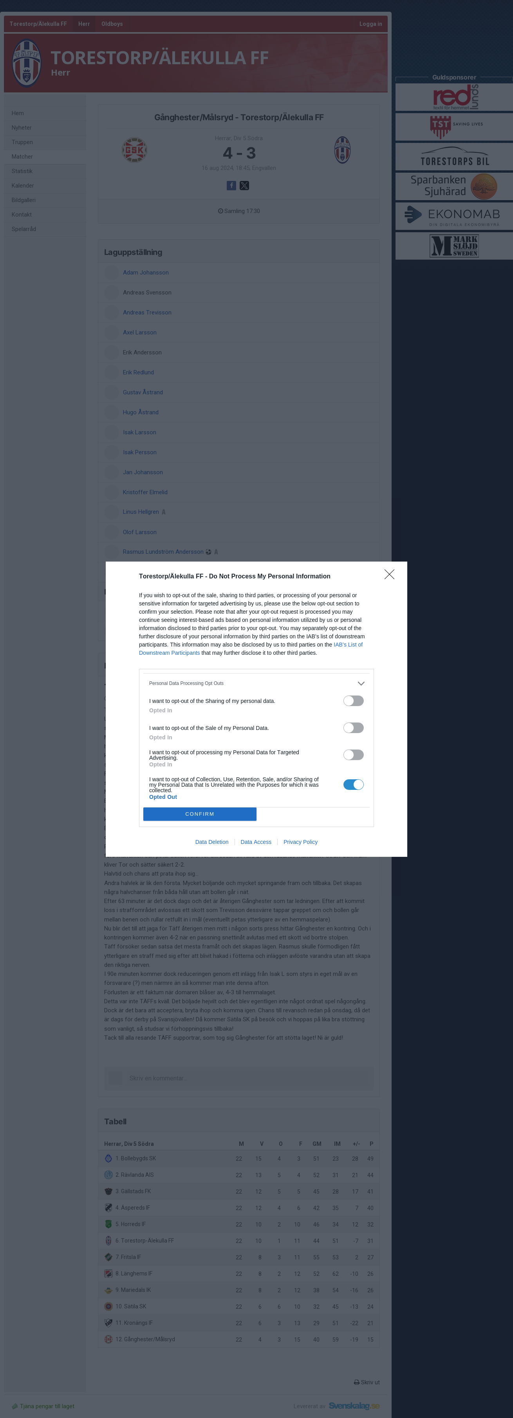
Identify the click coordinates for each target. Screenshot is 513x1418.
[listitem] (256, 683)
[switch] (353, 700)
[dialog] (256, 709)
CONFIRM (200, 814)
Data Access (256, 842)
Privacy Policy (301, 842)
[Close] (392, 576)
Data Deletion (212, 842)
